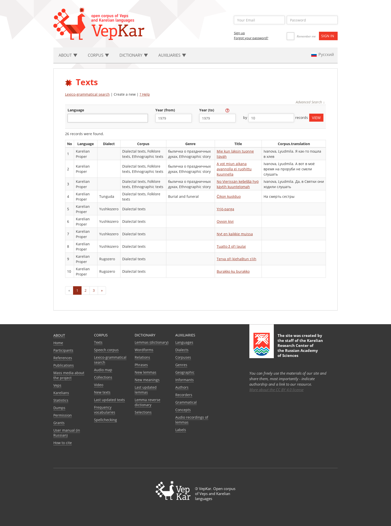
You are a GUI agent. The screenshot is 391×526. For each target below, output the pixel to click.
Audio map (103, 369)
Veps (57, 385)
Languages (184, 342)
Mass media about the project (68, 375)
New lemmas (145, 372)
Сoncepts (183, 409)
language (76, 110)
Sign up (239, 33)
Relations (142, 357)
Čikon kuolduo (229, 196)
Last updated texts (109, 399)
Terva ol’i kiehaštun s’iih (236, 259)
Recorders (183, 394)
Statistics (60, 400)
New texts (102, 392)
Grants (59, 422)
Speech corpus (106, 349)
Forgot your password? (251, 38)
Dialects (182, 349)
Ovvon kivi (225, 221)
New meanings (147, 379)
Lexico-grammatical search (87, 94)
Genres (181, 364)
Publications (63, 365)
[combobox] (108, 118)
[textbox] (71, 118)
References (62, 357)
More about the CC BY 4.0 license (276, 389)
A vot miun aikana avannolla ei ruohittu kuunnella (234, 169)
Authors (182, 387)
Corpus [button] (98, 55)
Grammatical (186, 402)
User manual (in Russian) (66, 433)
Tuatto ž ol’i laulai (231, 246)
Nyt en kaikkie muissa (235, 234)
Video (98, 384)
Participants (63, 350)
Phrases (141, 364)
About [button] (68, 55)
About (59, 335)
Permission (62, 415)
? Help (145, 94)
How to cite (62, 442)
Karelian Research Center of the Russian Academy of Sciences (300, 348)
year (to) (207, 110)
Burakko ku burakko (233, 271)
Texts (98, 342)
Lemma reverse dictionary (147, 402)
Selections (143, 412)
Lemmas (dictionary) (151, 342)
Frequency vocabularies (104, 410)
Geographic (185, 372)
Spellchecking (105, 419)
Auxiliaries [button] (172, 55)
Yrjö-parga (225, 209)
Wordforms (144, 349)
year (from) (165, 110)
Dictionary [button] (133, 55)
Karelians (61, 392)
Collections (103, 377)
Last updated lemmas (146, 390)
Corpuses (183, 357)
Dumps (59, 407)
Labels (180, 429)
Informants (184, 379)
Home (58, 342)
